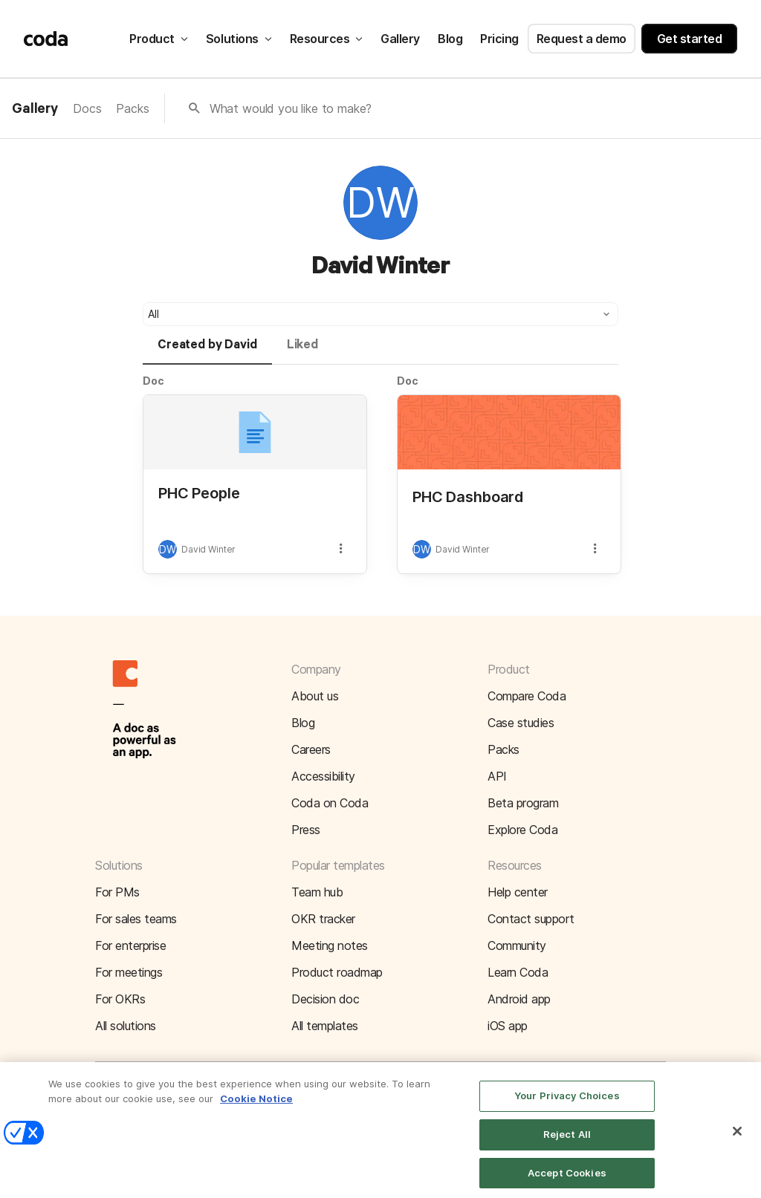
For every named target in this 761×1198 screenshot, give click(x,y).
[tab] (207, 351)
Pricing (499, 38)
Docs (87, 108)
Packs (132, 108)
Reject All (567, 1142)
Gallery (400, 38)
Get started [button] (689, 38)
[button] (380, 314)
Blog (450, 38)
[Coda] (46, 38)
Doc (153, 380)
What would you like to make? (291, 108)
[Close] (737, 1139)
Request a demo (581, 38)
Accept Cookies (567, 1181)
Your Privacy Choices (567, 1104)
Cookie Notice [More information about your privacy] (256, 1107)
